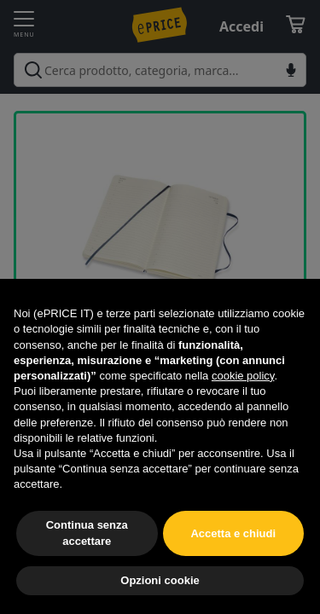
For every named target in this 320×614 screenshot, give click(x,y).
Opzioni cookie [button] (159, 580)
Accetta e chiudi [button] (233, 533)
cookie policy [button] (243, 375)
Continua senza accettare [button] (87, 532)
